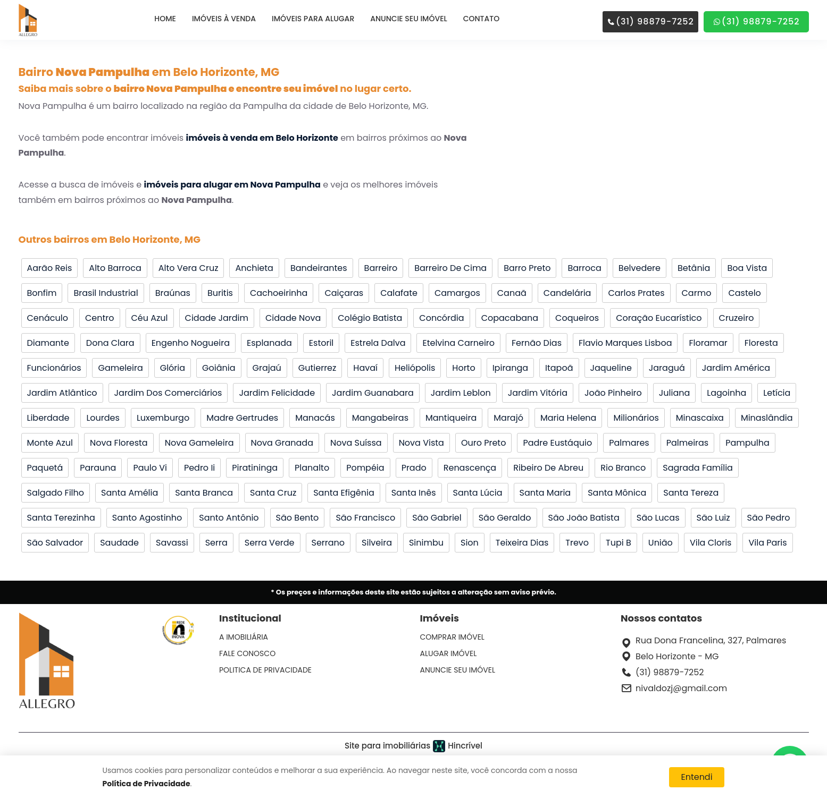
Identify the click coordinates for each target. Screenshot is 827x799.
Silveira (377, 543)
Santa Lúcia (478, 493)
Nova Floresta (119, 443)
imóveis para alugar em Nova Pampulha (232, 184)
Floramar (708, 343)
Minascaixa (700, 418)
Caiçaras (343, 293)
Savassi (172, 543)
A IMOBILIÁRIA (243, 637)
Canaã (512, 293)
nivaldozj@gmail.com (681, 688)
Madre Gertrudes (242, 418)
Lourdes (102, 418)
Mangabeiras (380, 418)
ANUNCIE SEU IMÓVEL (408, 18)
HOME (165, 18)
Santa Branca (204, 493)
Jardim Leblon (461, 393)
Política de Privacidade (146, 783)
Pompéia (365, 468)
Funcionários (54, 368)
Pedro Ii (199, 468)
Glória (172, 368)
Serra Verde (270, 543)
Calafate (398, 293)
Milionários (635, 418)
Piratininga (255, 468)
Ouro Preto (483, 443)
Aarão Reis (49, 268)
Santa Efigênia (343, 493)
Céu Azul (149, 318)
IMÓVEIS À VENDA (224, 18)
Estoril (321, 343)
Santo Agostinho (147, 518)
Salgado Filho (56, 493)
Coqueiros (577, 318)
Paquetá (45, 468)
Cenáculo (47, 318)
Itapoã (559, 368)
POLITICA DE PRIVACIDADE (265, 670)
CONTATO (481, 18)
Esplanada (269, 343)
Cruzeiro (736, 318)
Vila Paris (767, 543)
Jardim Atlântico (62, 393)
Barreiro (381, 268)
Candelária (567, 293)
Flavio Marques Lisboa (625, 343)
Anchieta (254, 268)
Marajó (508, 418)
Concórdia (441, 318)
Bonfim (42, 293)
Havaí (365, 368)
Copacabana (509, 318)
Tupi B (618, 543)
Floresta (761, 343)
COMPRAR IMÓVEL (452, 637)
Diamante (48, 343)
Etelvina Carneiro (458, 343)
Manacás (315, 418)
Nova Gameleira (199, 443)
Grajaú (267, 368)
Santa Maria (545, 493)
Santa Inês (413, 493)
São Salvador (55, 543)
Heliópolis (415, 368)
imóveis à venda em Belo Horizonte (262, 138)
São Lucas (658, 518)
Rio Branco (623, 468)
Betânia (694, 268)
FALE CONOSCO (247, 653)
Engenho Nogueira (191, 343)
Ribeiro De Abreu (548, 468)
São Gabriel (437, 518)
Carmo (697, 293)
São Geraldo (505, 518)
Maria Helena (568, 418)
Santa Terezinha (61, 518)
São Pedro (768, 518)
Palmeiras (687, 443)
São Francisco (365, 518)
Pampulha (747, 443)
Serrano (328, 543)
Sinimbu (426, 543)
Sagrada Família (698, 468)
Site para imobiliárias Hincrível (413, 746)
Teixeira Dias (522, 543)
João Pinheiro (613, 393)
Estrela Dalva (377, 343)
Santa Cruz (273, 493)
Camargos (457, 293)
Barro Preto (527, 268)
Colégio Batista (370, 318)
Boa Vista (747, 268)
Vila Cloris (711, 543)
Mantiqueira (451, 418)
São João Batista (584, 518)
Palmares (629, 443)
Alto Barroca (115, 268)
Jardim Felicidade (277, 393)
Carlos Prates (636, 293)
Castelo (744, 293)
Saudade (119, 543)
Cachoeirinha (278, 293)
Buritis (220, 293)
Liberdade (48, 418)
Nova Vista (421, 443)
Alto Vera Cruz (188, 268)
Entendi (696, 777)
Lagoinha (726, 393)
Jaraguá (667, 368)
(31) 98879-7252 (650, 21)
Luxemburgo (163, 418)
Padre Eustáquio (557, 443)
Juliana (674, 393)
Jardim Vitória (537, 393)
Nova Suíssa (356, 443)
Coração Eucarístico (658, 318)
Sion (470, 543)
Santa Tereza (691, 493)
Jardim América (736, 368)
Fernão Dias (537, 343)
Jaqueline (611, 368)
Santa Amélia (129, 493)
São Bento (297, 518)
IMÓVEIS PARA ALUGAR (313, 18)
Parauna (98, 468)
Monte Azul (50, 443)
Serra (216, 543)
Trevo (577, 543)
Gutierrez (317, 368)
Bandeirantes (318, 268)
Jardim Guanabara (373, 393)
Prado (414, 468)
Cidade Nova (293, 318)
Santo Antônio (228, 518)
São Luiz (713, 518)
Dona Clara (110, 343)
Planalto (312, 468)
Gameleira (120, 368)
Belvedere (640, 268)
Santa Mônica (617, 493)
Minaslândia (767, 418)
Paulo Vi (150, 468)
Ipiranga (510, 368)
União (660, 543)
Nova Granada (282, 443)
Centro (99, 318)
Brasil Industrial (105, 293)
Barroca (584, 268)
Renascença (470, 468)
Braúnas (172, 293)
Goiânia (218, 368)
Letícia (776, 393)
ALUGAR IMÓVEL (448, 653)
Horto (463, 368)
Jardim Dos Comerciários (168, 393)
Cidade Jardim (216, 318)
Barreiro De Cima (450, 268)
